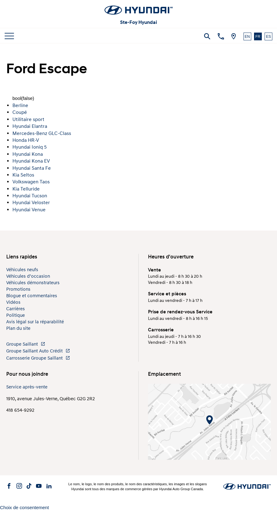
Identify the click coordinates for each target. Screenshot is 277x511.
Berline (20, 105)
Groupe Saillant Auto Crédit (38, 351)
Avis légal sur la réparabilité (35, 322)
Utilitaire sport (28, 119)
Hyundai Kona (27, 154)
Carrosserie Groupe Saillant (38, 358)
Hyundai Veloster (31, 202)
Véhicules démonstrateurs (33, 283)
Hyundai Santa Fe (31, 168)
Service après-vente (26, 387)
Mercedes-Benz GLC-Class (41, 133)
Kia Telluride (26, 189)
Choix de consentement (24, 507)
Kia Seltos (23, 175)
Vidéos (13, 302)
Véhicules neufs (22, 270)
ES (268, 36)
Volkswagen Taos (31, 182)
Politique (15, 315)
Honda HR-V (25, 140)
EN (247, 36)
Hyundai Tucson (29, 196)
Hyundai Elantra (29, 126)
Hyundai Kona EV (31, 161)
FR (257, 36)
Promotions (18, 289)
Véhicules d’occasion (28, 276)
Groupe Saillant (25, 344)
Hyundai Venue (29, 210)
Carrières (15, 309)
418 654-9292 (20, 410)
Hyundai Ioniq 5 (29, 147)
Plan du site (18, 328)
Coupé (19, 112)
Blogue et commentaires (31, 296)
